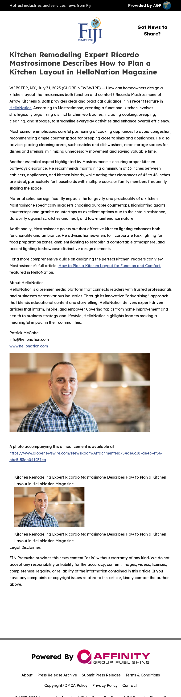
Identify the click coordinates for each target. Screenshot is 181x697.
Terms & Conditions (142, 675)
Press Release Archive (57, 675)
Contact (129, 685)
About (27, 675)
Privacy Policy (105, 685)
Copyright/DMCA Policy (65, 685)
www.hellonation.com (28, 346)
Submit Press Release (101, 675)
